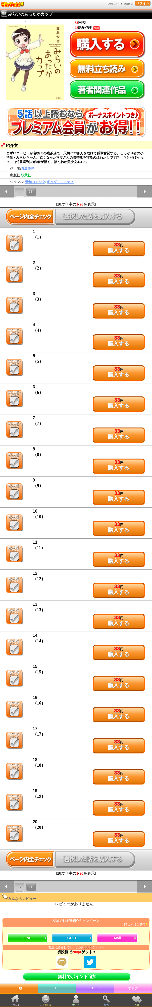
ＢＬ (94, 988)
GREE (72, 938)
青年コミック (35, 182)
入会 (136, 1004)
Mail (117, 938)
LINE (27, 938)
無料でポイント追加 (77, 976)
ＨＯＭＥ (15, 1004)
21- (31, 192)
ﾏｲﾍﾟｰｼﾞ (76, 1004)
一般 (18, 988)
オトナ (133, 988)
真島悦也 (27, 168)
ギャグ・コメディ (60, 182)
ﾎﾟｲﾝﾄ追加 (45, 1004)
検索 (106, 1004)
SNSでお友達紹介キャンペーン (75, 922)
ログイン (142, 3)
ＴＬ (57, 988)
